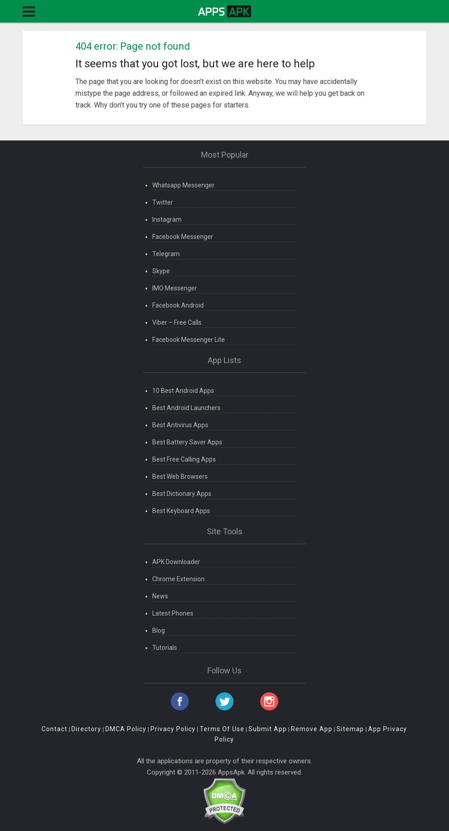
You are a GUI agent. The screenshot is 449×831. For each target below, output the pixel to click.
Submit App (267, 729)
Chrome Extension (178, 579)
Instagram (167, 219)
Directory (86, 729)
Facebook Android (178, 305)
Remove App (311, 729)
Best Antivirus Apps (180, 425)
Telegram (166, 254)
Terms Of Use (222, 729)
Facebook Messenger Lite (188, 339)
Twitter (162, 202)
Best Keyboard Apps (181, 511)
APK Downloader (176, 562)
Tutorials (164, 647)
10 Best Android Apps (183, 390)
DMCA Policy (125, 729)
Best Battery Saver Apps (187, 442)
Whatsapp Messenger (183, 185)
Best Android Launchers (186, 408)
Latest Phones (172, 613)
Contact (54, 729)
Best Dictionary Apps (181, 493)
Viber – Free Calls (176, 322)
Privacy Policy (173, 729)
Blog (158, 630)
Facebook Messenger (182, 236)
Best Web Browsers (180, 476)
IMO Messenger (174, 288)
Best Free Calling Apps (184, 459)
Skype (161, 271)
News (160, 596)
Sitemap (350, 729)
